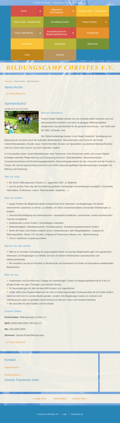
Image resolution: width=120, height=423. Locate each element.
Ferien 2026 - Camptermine (27, 22)
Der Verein (27, 44)
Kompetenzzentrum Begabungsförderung (56, 33)
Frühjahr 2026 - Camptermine (92, 11)
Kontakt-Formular (41, 3)
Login (64, 414)
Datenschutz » (13, 374)
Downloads (60, 44)
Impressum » (12, 367)
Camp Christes (89, 22)
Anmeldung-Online (60, 22)
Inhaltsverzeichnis (61, 3)
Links (27, 55)
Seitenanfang (60, 398)
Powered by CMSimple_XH (47, 414)
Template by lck (77, 414)
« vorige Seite (39, 398)
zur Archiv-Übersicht (15, 93)
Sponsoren (92, 44)
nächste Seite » (79, 398)
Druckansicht (79, 3)
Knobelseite (92, 33)
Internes (60, 55)
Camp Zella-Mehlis (24, 33)
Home (24, 11)
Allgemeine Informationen (56, 11)
